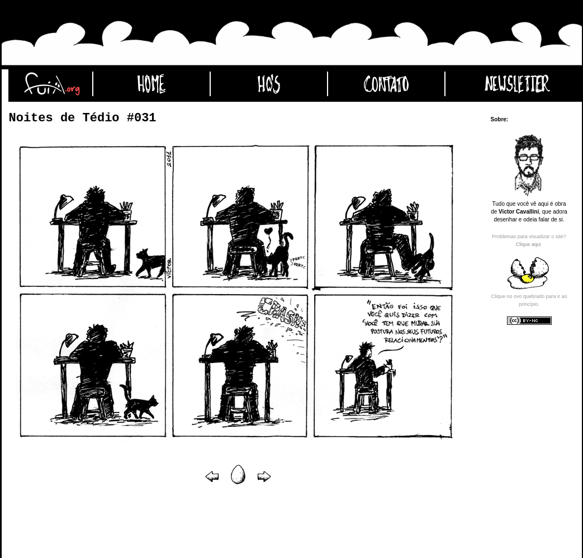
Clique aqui (528, 244)
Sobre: (500, 119)
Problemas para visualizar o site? (529, 236)
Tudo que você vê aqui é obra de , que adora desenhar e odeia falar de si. (529, 212)
